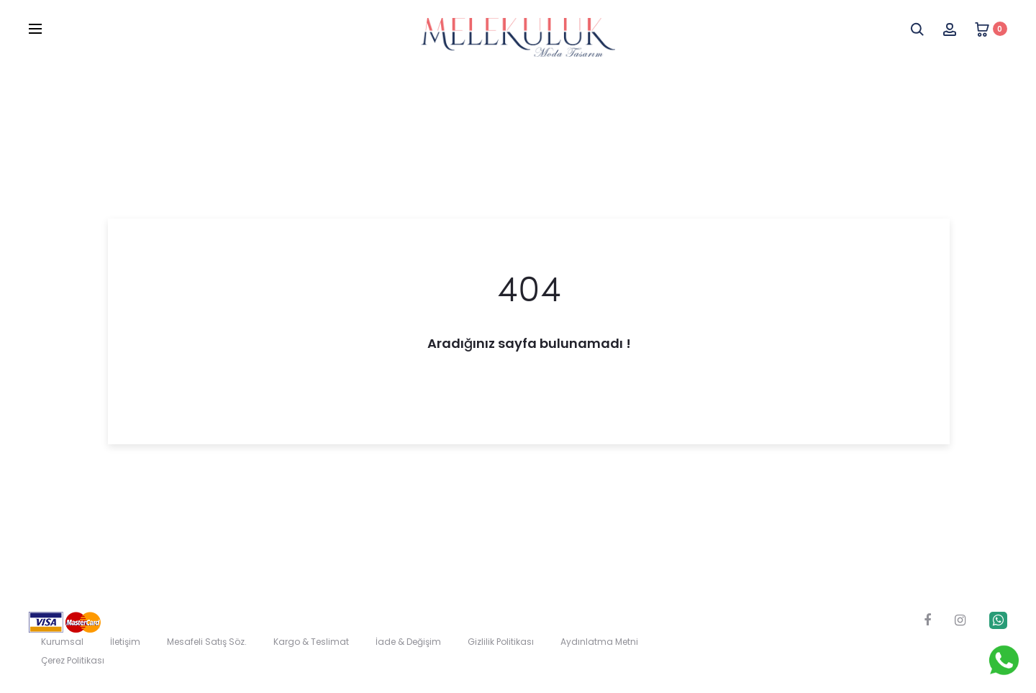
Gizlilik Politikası (501, 641)
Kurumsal (62, 641)
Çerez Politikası (72, 660)
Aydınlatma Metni (599, 641)
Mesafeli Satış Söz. (207, 641)
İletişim (125, 641)
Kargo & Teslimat (311, 641)
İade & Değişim (408, 641)
